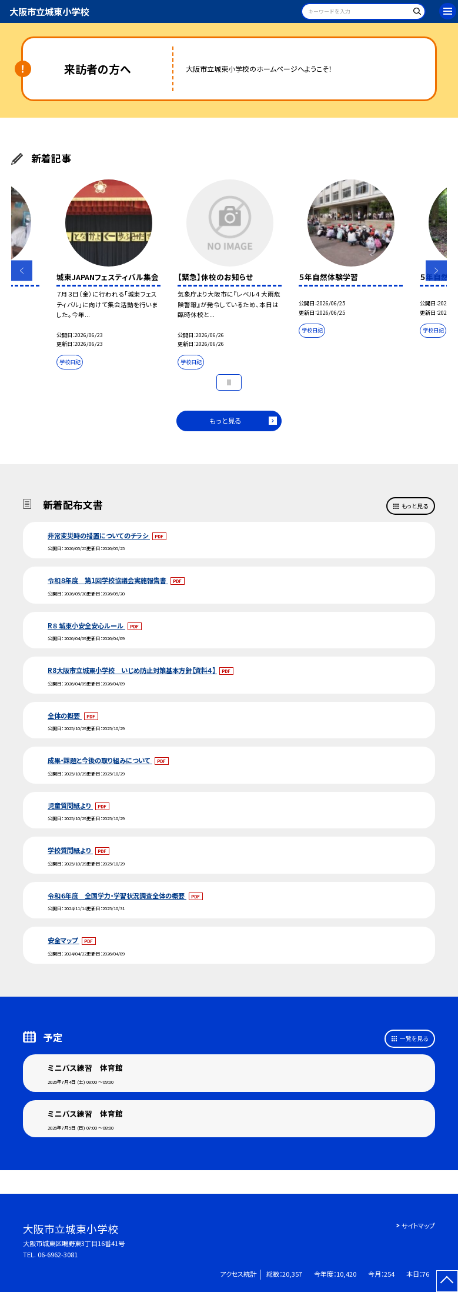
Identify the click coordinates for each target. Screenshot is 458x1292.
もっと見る (225, 420)
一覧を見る (414, 1038)
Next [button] (436, 270)
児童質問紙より (70, 805)
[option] (108, 276)
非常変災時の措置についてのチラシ (99, 535)
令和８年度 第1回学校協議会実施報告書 (108, 580)
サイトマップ (418, 1225)
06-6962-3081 (58, 1254)
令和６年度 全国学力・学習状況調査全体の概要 (117, 895)
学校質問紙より (70, 850)
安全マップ (63, 940)
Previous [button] (21, 270)
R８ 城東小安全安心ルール (86, 625)
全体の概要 (65, 715)
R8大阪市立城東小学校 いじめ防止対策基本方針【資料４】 (132, 670)
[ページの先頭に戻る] (447, 1281)
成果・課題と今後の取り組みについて (100, 760)
